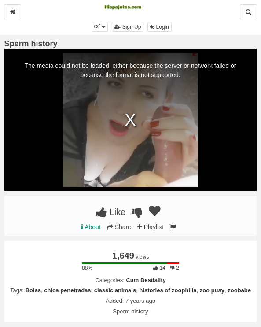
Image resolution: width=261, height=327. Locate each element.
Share (119, 226)
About (91, 226)
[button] (100, 27)
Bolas (33, 290)
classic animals (115, 290)
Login (159, 27)
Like (110, 212)
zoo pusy (212, 290)
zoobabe (239, 290)
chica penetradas (67, 290)
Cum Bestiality (145, 280)
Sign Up (127, 27)
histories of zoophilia (167, 290)
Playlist (150, 226)
